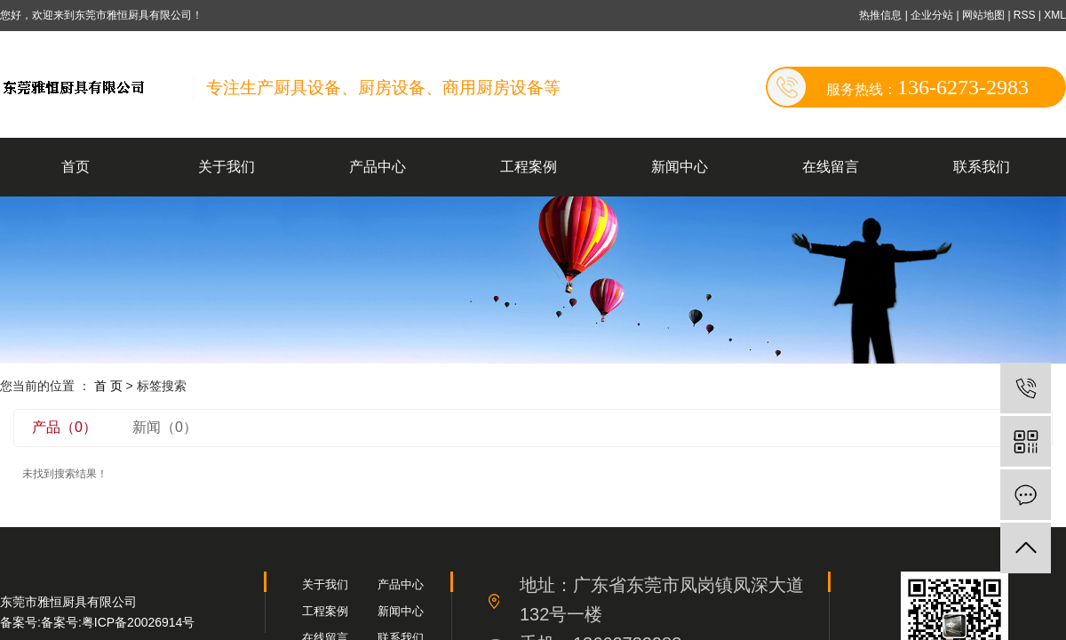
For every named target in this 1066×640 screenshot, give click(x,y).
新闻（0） (164, 427)
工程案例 (528, 166)
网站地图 (984, 15)
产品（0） (64, 427)
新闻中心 (679, 166)
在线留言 (830, 166)
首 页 (108, 386)
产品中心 (377, 166)
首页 (75, 166)
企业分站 (932, 15)
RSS (1025, 15)
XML (1055, 15)
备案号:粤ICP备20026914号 (118, 622)
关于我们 (226, 166)
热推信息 (880, 15)
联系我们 (981, 166)
